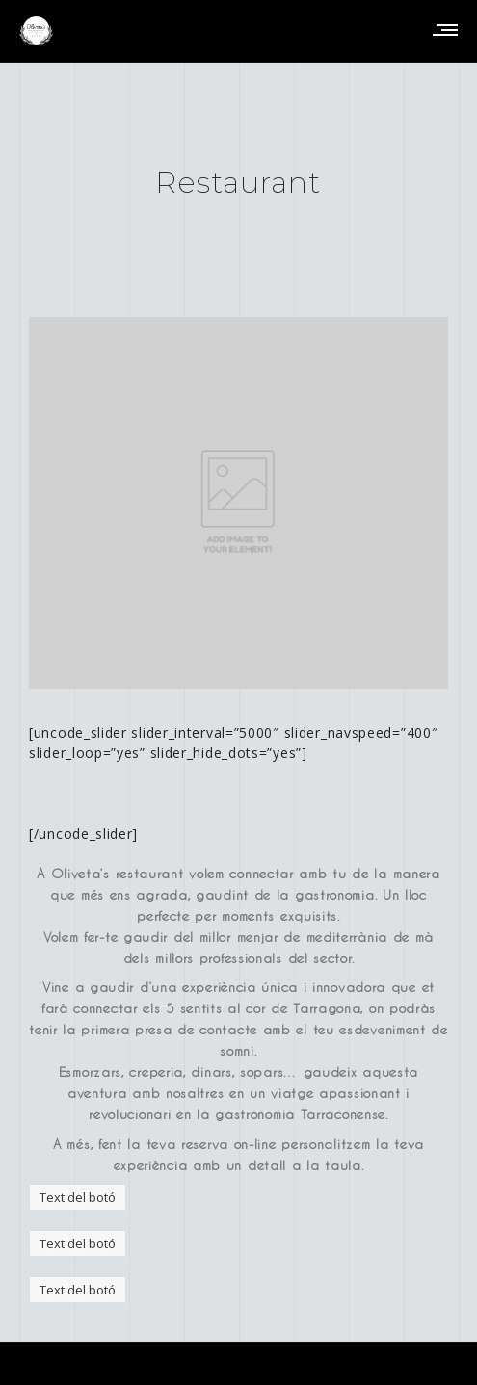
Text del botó (78, 1197)
